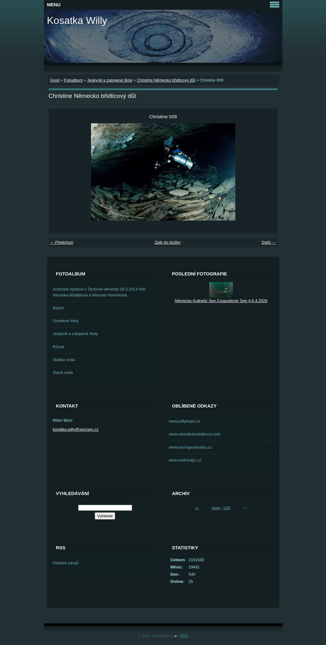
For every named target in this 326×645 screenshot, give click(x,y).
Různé (58, 346)
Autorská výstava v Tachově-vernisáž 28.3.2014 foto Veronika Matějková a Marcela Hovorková (99, 292)
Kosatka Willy (77, 20)
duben (216, 508)
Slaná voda (63, 372)
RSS (184, 635)
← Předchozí (61, 242)
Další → (269, 242)
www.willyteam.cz (184, 421)
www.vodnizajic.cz (185, 460)
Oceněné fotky (66, 320)
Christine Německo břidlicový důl (166, 80)
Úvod (55, 80)
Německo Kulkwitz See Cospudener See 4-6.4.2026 (221, 300)
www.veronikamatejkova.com (195, 434)
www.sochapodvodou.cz (190, 447)
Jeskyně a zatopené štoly (109, 80)
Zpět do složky (167, 242)
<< (197, 508)
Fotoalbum (73, 80)
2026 (227, 508)
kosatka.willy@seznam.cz (76, 429)
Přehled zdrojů (66, 563)
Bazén (58, 308)
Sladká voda (64, 359)
